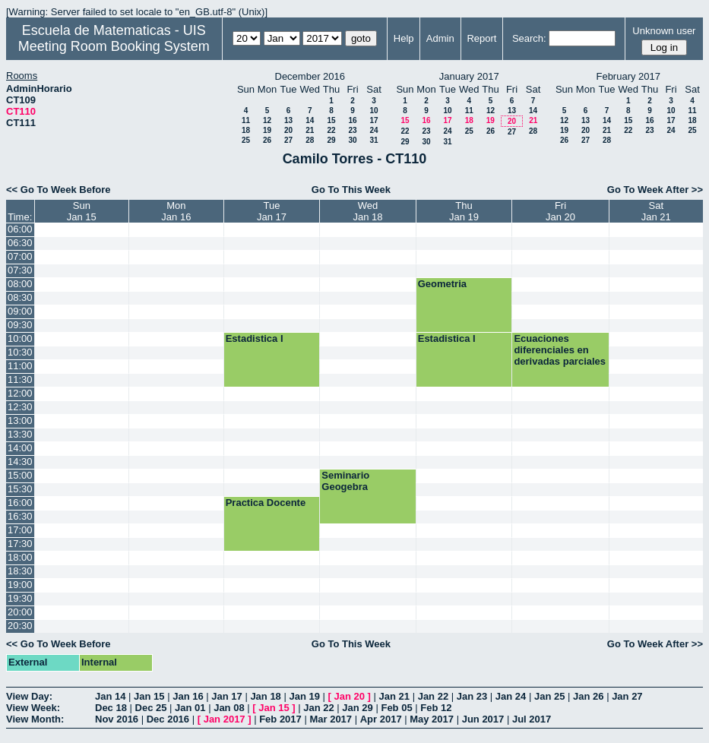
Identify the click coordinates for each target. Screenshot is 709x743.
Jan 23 (472, 696)
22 (331, 130)
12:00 (20, 393)
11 (246, 120)
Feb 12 (435, 707)
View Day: (29, 696)
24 (373, 130)
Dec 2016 (168, 719)
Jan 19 (304, 696)
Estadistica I (254, 338)
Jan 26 (588, 696)
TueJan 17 (271, 211)
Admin (440, 38)
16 (352, 120)
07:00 (20, 256)
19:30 (20, 598)
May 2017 (432, 719)
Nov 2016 (116, 719)
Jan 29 (357, 707)
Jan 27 (627, 696)
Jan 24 (510, 696)
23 (352, 130)
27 (288, 140)
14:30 (20, 461)
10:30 (20, 352)
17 (373, 120)
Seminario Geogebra (345, 481)
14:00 (20, 448)
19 (267, 130)
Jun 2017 (483, 719)
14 (309, 120)
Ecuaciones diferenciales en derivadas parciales (560, 350)
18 (246, 130)
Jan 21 (394, 696)
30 (352, 140)
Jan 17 (226, 696)
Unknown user (663, 30)
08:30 (20, 297)
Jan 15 (149, 696)
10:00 (20, 338)
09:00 (20, 311)
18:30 (20, 571)
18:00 (20, 557)
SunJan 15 (82, 211)
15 (331, 120)
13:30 (20, 434)
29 (331, 140)
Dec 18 (111, 707)
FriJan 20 (560, 211)
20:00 (20, 612)
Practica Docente (266, 502)
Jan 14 (110, 696)
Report (481, 38)
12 (267, 120)
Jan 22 (433, 696)
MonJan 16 (176, 211)
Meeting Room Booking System (114, 46)
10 (373, 110)
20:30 (20, 625)
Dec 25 (151, 707)
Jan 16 (188, 696)
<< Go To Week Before (58, 189)
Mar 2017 (330, 719)
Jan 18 (265, 696)
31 (373, 140)
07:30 (20, 270)
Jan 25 (549, 696)
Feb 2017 (280, 719)
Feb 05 (396, 707)
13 (288, 120)
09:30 (20, 324)
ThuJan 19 (464, 211)
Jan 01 (190, 707)
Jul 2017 (531, 719)
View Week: (33, 707)
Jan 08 (229, 707)
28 (309, 140)
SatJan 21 (656, 211)
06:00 (20, 229)
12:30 (20, 407)
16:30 (20, 516)
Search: (529, 38)
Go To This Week (351, 189)
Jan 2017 (224, 719)
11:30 (20, 379)
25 (246, 140)
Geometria (442, 283)
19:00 (20, 584)
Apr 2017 (381, 719)
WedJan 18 (368, 211)
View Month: (35, 719)
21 (309, 130)
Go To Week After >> (655, 189)
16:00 (20, 502)
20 (288, 130)
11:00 (20, 366)
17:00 (20, 530)
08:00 (20, 283)
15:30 (20, 489)
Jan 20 (349, 696)
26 (267, 140)
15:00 (20, 475)
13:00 (20, 420)
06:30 (20, 242)
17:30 (20, 543)
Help (404, 38)
